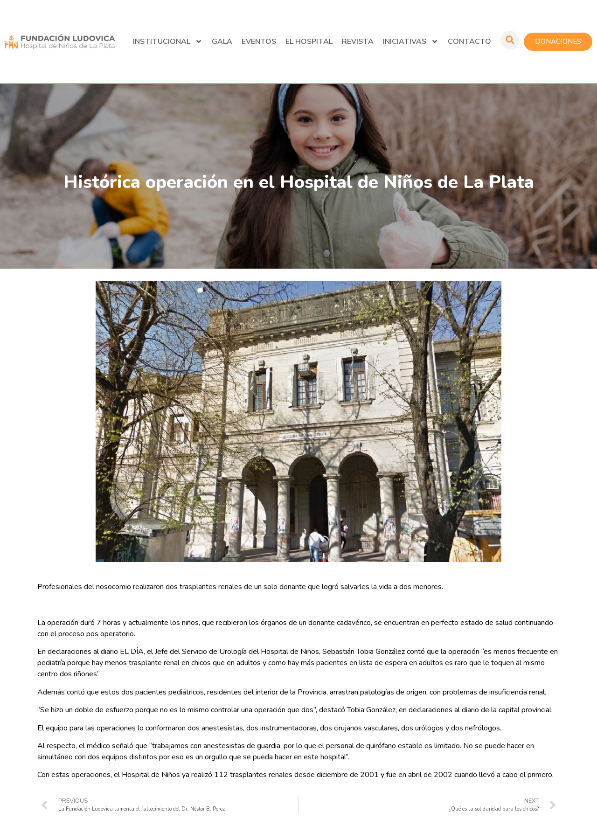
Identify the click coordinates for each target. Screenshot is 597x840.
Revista (358, 41)
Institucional (167, 41)
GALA (222, 41)
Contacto (469, 41)
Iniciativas (410, 41)
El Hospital (309, 41)
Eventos (259, 41)
